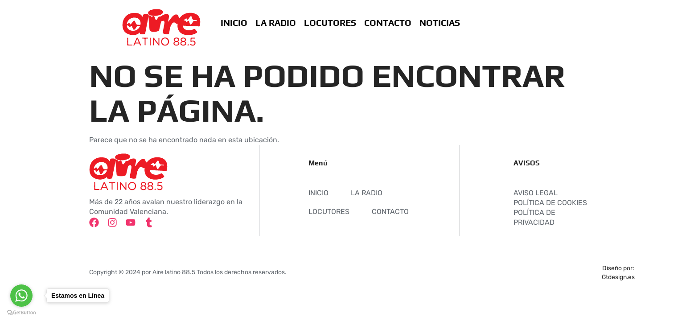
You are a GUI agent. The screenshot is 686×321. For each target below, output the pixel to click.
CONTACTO (387, 22)
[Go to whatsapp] (21, 295)
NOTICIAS (439, 22)
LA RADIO (275, 22)
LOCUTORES (330, 22)
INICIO (233, 22)
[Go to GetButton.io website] (21, 312)
